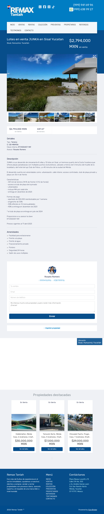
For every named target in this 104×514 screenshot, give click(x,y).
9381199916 (59, 280)
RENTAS (31, 25)
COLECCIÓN (42, 25)
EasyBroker (92, 510)
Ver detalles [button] (23, 449)
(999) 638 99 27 (81, 9)
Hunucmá (16, 43)
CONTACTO (29, 30)
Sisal (9, 43)
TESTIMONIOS (15, 30)
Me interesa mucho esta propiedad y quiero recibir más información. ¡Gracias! (52, 306)
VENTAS (21, 25)
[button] (9, 427)
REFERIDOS (83, 25)
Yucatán (25, 43)
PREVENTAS (56, 25)
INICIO (12, 25)
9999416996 (45, 280)
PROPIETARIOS (70, 25)
